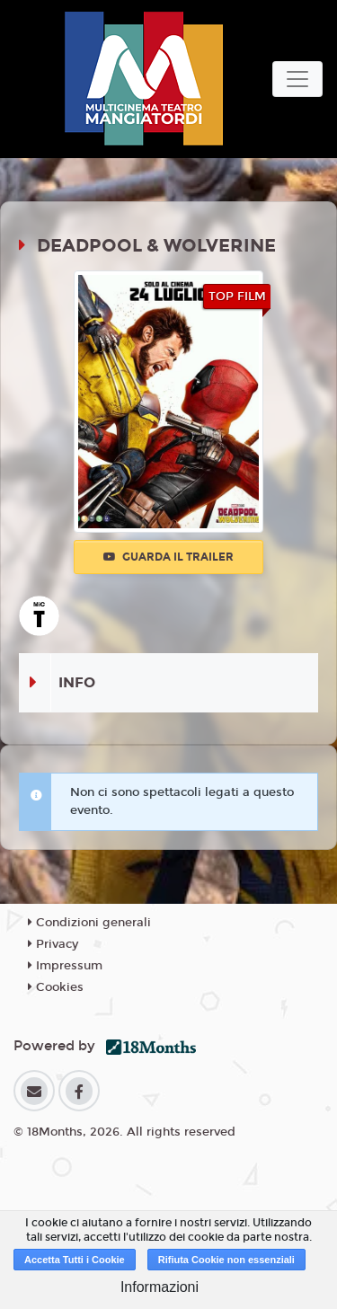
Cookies (56, 987)
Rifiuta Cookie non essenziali (226, 1259)
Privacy (53, 944)
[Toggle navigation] (297, 79)
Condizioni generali (89, 922)
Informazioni (159, 1287)
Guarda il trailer (168, 557)
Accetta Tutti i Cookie (74, 1259)
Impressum (65, 966)
